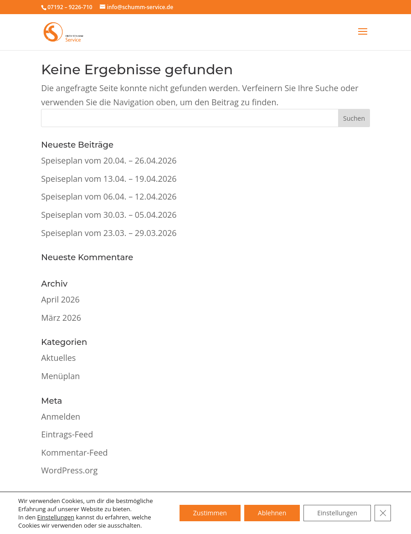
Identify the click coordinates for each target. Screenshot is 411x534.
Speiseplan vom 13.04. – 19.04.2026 (108, 178)
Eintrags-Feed (67, 434)
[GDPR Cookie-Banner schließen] (383, 513)
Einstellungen (55, 517)
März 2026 (61, 317)
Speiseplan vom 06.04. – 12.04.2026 (108, 196)
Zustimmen (210, 512)
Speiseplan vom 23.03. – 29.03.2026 (108, 232)
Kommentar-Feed (74, 452)
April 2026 (60, 299)
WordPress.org (69, 470)
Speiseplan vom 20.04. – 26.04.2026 (108, 160)
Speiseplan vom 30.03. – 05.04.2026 (108, 214)
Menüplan (60, 375)
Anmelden (60, 416)
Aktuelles (58, 357)
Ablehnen (272, 512)
